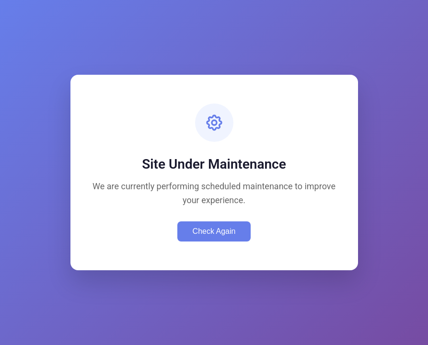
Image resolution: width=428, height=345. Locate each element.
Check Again (214, 231)
